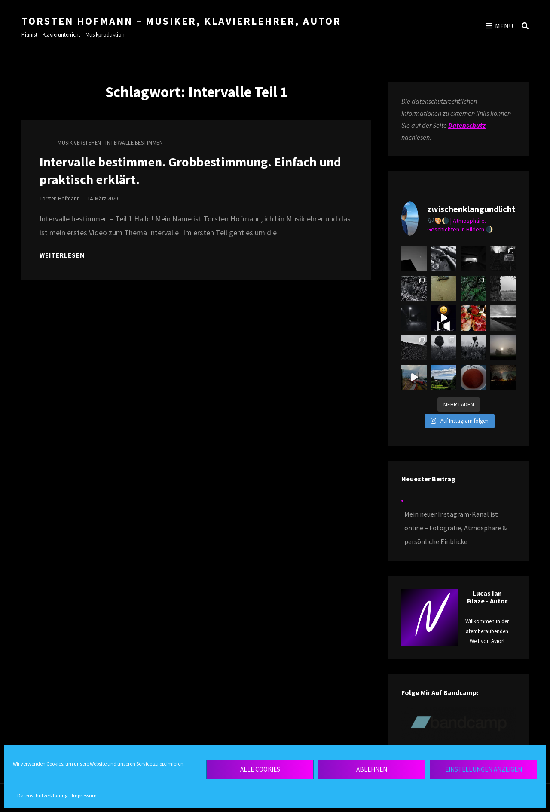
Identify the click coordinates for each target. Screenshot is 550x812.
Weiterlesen (62, 255)
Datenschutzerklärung (42, 795)
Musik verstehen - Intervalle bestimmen (110, 142)
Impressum (84, 795)
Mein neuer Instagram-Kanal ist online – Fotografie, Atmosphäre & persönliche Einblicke (455, 528)
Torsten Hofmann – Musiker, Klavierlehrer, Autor (181, 21)
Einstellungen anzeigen (483, 769)
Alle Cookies (260, 769)
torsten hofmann (60, 198)
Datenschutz (467, 125)
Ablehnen (371, 769)
